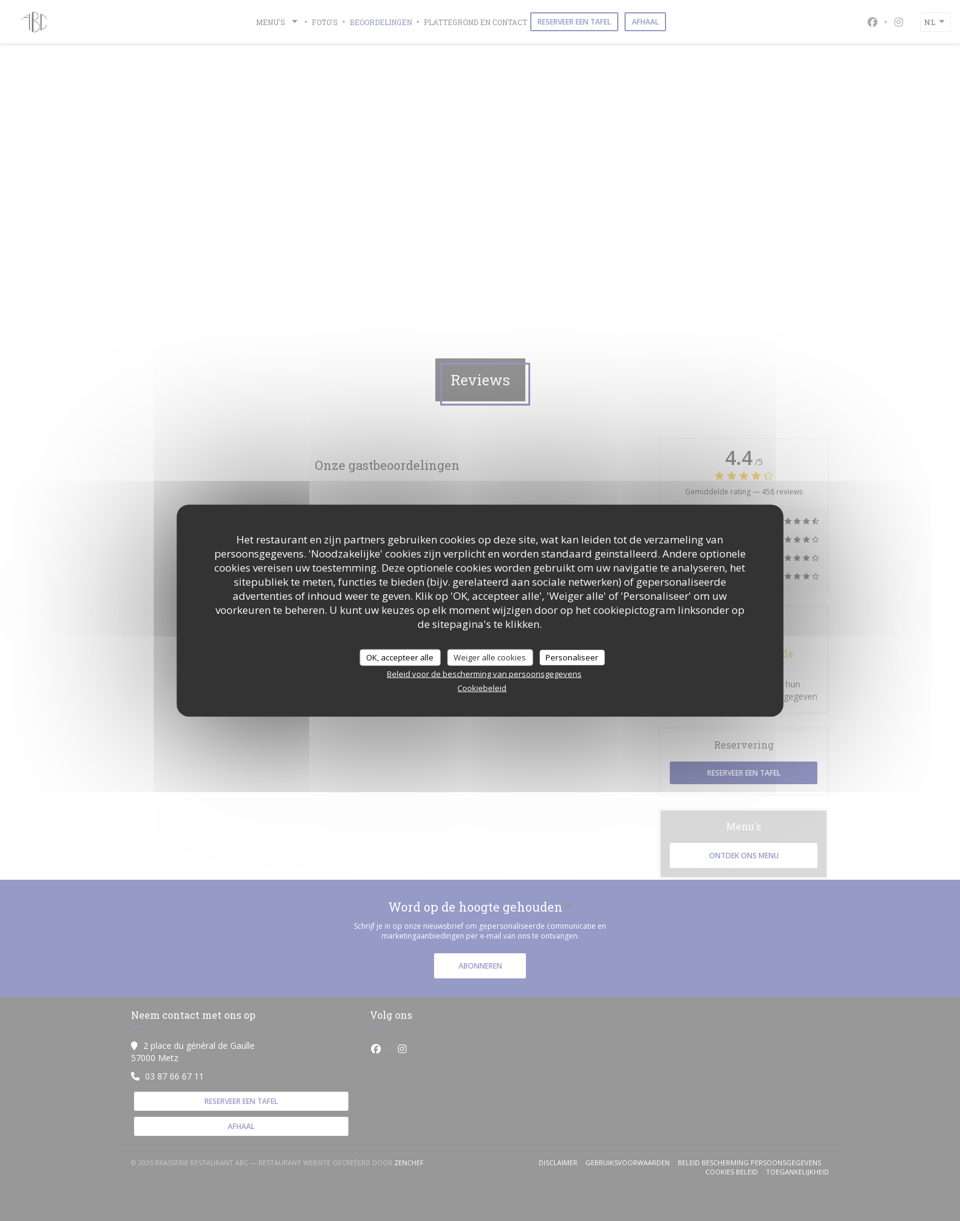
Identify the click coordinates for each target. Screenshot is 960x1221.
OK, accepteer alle (399, 656)
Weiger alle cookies (490, 656)
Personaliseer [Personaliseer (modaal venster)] (572, 656)
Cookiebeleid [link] (481, 688)
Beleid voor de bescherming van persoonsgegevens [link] (484, 673)
